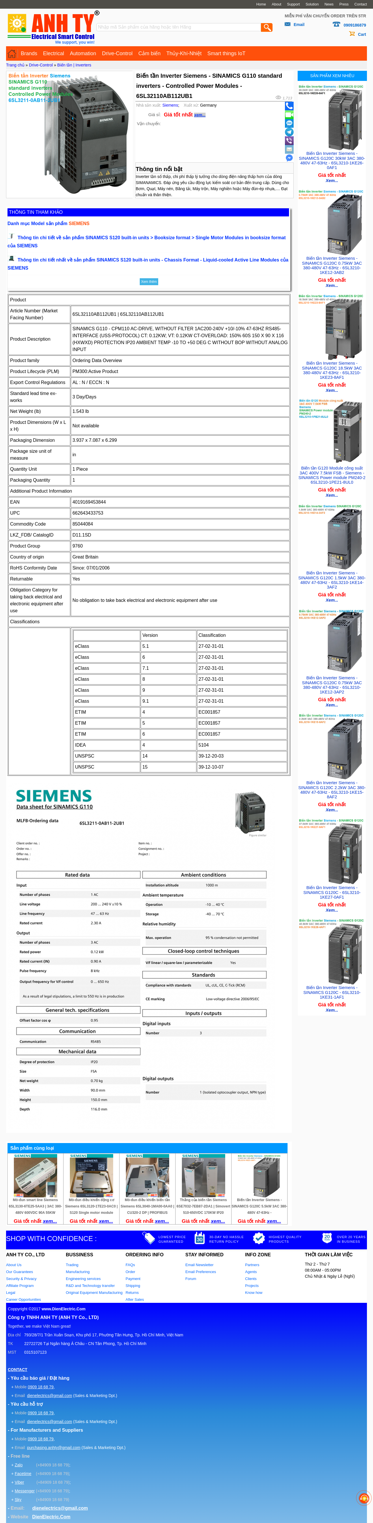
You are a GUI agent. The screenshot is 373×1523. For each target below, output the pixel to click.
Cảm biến (149, 53)
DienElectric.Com (51, 1516)
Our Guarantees (19, 1272)
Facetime (23, 1473)
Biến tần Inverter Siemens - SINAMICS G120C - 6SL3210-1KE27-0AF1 (332, 884)
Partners (252, 1265)
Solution (312, 4)
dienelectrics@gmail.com (49, 1395)
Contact (361, 4)
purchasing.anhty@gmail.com (54, 1447)
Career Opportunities (23, 1299)
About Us (13, 1265)
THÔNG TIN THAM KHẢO (36, 212)
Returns (132, 1292)
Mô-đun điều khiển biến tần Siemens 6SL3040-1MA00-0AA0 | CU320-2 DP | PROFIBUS (147, 1206)
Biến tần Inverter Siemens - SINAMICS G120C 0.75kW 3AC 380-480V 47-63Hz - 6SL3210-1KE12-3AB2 (332, 263)
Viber (19, 1482)
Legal (10, 1292)
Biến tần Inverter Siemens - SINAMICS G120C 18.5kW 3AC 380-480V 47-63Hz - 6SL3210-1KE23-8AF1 (332, 367)
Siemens (170, 105)
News (329, 4)
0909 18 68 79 (41, 1387)
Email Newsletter (199, 1265)
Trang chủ (15, 65)
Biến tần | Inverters (74, 65)
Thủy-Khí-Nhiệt (184, 53)
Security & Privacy (21, 1279)
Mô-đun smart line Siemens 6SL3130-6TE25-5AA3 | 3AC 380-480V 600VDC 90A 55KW (35, 1206)
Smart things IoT (226, 53)
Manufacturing (77, 1272)
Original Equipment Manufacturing (94, 1292)
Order (130, 1272)
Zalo (19, 1465)
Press (343, 4)
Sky (18, 1499)
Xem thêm (149, 282)
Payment (133, 1279)
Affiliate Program (20, 1285)
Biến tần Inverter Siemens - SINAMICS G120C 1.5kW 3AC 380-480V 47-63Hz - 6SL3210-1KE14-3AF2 (331, 574)
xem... (200, 115)
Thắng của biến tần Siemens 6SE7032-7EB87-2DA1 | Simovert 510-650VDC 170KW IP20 (203, 1206)
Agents (251, 1272)
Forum (190, 1279)
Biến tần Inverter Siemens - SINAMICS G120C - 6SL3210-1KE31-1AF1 (332, 983)
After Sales (135, 1299)
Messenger (25, 1491)
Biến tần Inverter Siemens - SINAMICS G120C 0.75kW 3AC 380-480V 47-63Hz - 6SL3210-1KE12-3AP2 (332, 678)
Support (293, 4)
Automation (83, 53)
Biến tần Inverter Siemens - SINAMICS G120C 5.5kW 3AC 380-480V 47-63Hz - (259, 1206)
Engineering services (83, 1279)
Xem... (332, 179)
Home (261, 4)
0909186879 (355, 25)
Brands (29, 53)
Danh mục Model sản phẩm (48, 223)
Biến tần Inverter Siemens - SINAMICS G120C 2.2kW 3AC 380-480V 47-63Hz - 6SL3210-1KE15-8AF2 (331, 782)
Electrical (53, 53)
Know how (253, 1292)
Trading (72, 1265)
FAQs (130, 1265)
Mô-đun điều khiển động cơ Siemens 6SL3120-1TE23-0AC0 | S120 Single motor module (91, 1206)
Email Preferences (200, 1272)
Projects (252, 1285)
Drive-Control (117, 53)
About (276, 4)
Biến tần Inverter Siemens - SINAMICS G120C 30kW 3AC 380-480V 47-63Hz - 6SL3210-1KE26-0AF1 (332, 159)
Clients (251, 1279)
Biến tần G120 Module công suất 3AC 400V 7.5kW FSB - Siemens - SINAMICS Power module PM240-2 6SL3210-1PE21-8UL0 (332, 470)
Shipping (133, 1285)
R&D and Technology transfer (90, 1285)
